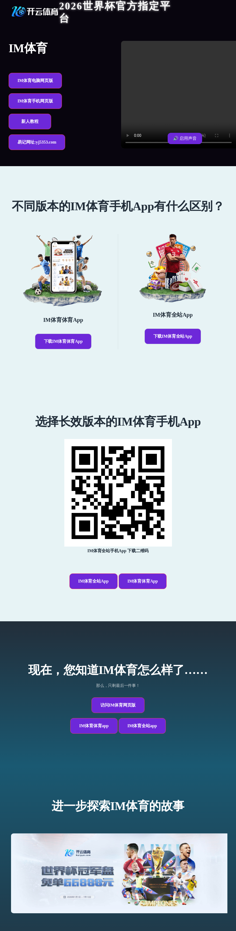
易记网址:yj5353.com (36, 142)
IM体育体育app (93, 725)
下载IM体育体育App (63, 341)
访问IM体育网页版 (118, 705)
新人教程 (29, 121)
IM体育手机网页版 (35, 101)
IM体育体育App (143, 581)
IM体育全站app (142, 725)
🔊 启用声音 (185, 138)
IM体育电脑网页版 (35, 80)
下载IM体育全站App (172, 336)
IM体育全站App (93, 581)
